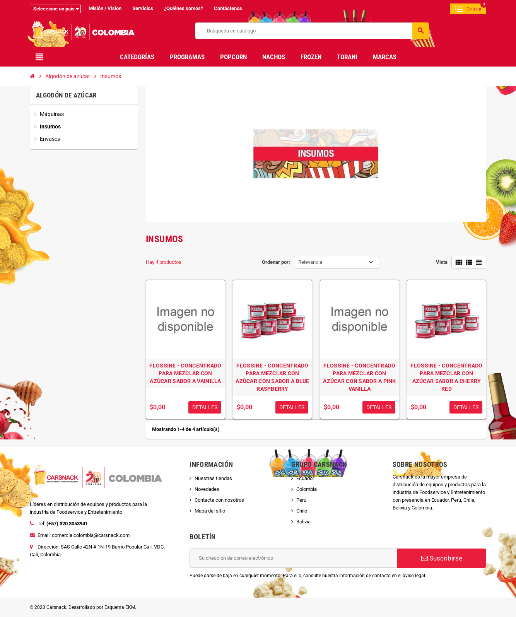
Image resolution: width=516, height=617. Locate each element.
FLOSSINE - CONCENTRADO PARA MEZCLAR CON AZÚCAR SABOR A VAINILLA (185, 373)
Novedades (207, 489)
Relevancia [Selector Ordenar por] (310, 262)
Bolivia (303, 522)
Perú (301, 500)
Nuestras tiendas (213, 478)
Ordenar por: (276, 262)
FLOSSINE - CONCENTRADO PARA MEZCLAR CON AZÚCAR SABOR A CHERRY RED (446, 377)
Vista (442, 262)
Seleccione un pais (54, 9)
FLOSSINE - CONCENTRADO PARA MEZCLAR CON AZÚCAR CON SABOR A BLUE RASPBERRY (272, 377)
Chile (301, 511)
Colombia (306, 489)
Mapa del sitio (210, 511)
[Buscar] (312, 30)
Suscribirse (441, 558)
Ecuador (305, 478)
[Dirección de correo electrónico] (293, 558)
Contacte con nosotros (219, 500)
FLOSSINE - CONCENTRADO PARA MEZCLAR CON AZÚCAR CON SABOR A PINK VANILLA (359, 377)
